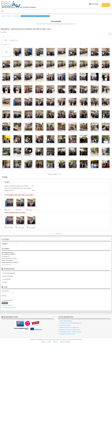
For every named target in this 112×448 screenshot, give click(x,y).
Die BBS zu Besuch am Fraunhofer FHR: (69, 327)
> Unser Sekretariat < (7, 264)
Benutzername (5, 290)
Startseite (3, 16)
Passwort (4, 295)
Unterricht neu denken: (65, 325)
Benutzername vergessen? (9, 307)
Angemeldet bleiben (8, 300)
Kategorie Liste (14, 40)
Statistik (4, 177)
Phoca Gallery (59, 233)
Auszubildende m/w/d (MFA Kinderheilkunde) (70, 323)
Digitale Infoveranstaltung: (66, 321)
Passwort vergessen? (8, 305)
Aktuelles (9, 16)
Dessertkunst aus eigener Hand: (67, 334)
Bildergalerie (16, 16)
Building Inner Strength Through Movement (70, 329)
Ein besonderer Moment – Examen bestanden (71, 331)
